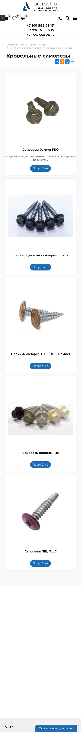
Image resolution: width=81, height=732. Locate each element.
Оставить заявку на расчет (56, 728)
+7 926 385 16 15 (40, 30)
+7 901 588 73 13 (40, 26)
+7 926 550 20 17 (40, 35)
